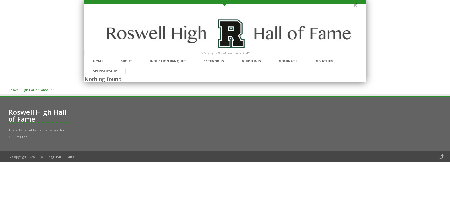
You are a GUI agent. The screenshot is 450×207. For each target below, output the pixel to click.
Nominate (288, 61)
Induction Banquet (168, 61)
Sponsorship (105, 71)
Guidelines (251, 61)
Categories (213, 61)
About (126, 61)
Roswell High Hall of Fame (28, 90)
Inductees (324, 61)
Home (98, 61)
